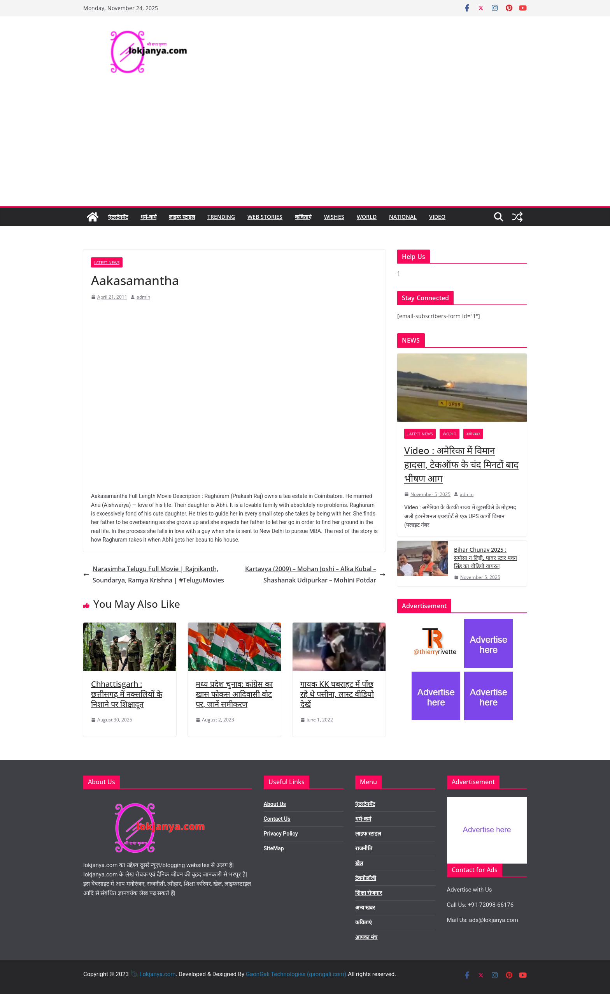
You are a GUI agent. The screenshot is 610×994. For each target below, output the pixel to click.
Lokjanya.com (157, 974)
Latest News (106, 262)
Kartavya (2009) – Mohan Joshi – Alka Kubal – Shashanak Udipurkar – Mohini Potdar (315, 574)
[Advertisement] (305, 147)
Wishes (334, 216)
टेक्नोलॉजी (365, 878)
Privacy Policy (281, 833)
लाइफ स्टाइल (182, 216)
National (403, 216)
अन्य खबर (365, 907)
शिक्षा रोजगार (368, 893)
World (367, 216)
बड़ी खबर (473, 433)
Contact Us (277, 819)
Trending (221, 216)
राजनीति (363, 848)
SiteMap (274, 848)
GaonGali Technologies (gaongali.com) (296, 974)
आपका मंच (366, 937)
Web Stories (264, 216)
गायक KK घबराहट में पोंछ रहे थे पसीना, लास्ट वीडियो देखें (337, 694)
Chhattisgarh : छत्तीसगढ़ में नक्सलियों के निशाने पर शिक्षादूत (126, 694)
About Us (275, 804)
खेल (359, 863)
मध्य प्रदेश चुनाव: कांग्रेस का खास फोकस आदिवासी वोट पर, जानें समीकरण (234, 694)
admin (143, 297)
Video (437, 216)
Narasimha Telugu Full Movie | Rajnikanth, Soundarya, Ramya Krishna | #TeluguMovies (153, 574)
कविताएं (303, 216)
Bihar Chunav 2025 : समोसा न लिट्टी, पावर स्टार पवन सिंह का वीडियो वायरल (485, 558)
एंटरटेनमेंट (118, 216)
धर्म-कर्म (148, 216)
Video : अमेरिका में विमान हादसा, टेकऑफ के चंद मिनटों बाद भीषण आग (461, 464)
